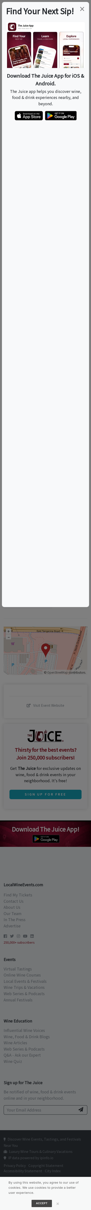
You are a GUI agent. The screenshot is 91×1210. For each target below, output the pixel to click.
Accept (42, 1203)
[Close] (57, 1203)
